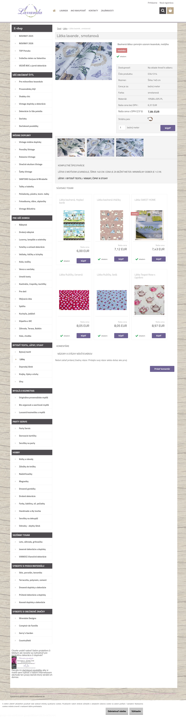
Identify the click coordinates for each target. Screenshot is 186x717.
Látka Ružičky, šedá (107, 274)
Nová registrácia (166, 2)
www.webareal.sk (37, 696)
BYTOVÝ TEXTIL (74, 178)
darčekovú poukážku (32, 670)
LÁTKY (61, 178)
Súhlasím (134, 711)
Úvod (59, 28)
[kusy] (122, 127)
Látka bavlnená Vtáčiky (109, 199)
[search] (162, 10)
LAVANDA (64, 10)
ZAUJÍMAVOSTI (107, 10)
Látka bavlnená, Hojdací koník (71, 201)
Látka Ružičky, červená (71, 274)
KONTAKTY (93, 10)
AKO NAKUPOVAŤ (78, 10)
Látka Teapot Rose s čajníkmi (145, 276)
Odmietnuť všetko (112, 711)
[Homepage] (54, 10)
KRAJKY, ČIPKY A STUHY (96, 178)
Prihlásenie (152, 2)
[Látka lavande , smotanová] (83, 43)
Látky (65, 28)
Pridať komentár (162, 369)
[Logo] (30, 10)
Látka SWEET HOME (145, 199)
